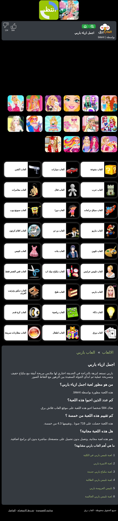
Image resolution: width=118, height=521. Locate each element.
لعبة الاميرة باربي (102, 463)
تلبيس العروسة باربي (101, 488)
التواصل (12, 510)
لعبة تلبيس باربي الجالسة (98, 496)
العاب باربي (85, 352)
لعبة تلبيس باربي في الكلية (97, 455)
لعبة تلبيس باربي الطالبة (99, 480)
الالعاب (107, 352)
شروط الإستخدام (26, 510)
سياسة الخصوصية (44, 510)
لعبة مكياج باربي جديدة (99, 471)
